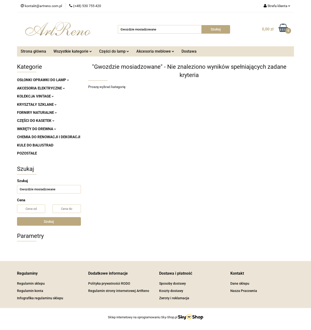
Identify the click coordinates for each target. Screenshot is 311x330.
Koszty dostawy (171, 291)
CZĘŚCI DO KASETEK (35, 120)
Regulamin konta (30, 291)
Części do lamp (114, 51)
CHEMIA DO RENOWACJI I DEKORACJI (48, 137)
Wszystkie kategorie (72, 51)
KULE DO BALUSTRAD (35, 145)
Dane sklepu (239, 283)
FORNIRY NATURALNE (37, 112)
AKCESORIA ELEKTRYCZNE (41, 88)
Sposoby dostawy (172, 283)
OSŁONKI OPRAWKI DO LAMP (43, 80)
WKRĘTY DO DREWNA (36, 129)
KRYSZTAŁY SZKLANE (37, 104)
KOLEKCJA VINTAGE (35, 96)
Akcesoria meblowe (155, 51)
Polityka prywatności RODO (109, 283)
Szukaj (49, 221)
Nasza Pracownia (243, 291)
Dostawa (189, 51)
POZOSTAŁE (27, 153)
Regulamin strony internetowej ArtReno (118, 291)
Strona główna (33, 51)
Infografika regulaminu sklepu (40, 298)
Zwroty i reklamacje (174, 298)
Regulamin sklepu (31, 283)
